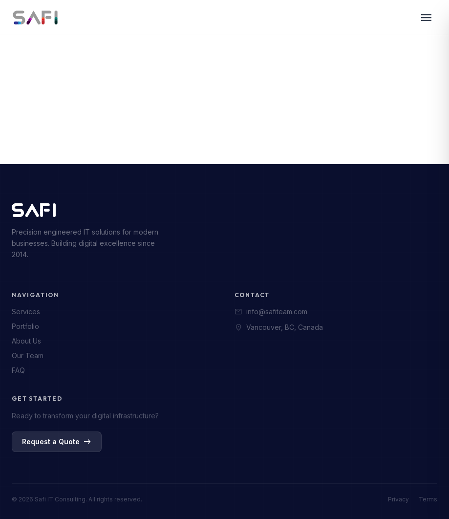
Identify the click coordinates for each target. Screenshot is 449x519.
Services (26, 311)
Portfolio (25, 326)
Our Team (27, 355)
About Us (26, 341)
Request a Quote (56, 442)
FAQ (18, 370)
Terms (428, 499)
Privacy (398, 499)
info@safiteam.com (271, 312)
